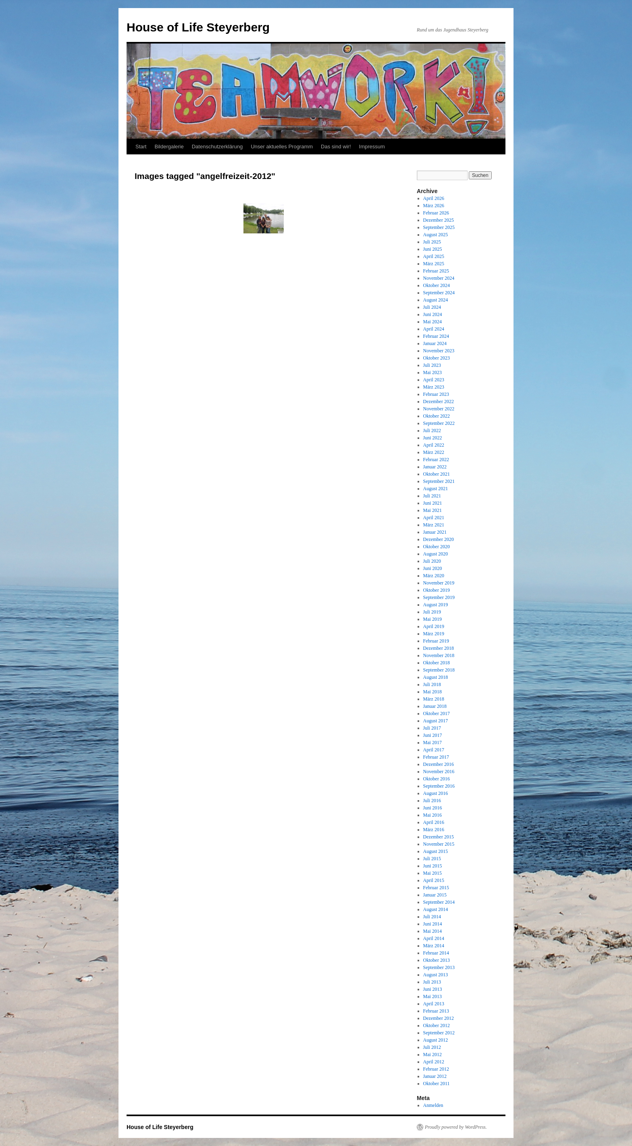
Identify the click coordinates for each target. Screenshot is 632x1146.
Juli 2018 (432, 684)
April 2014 (433, 938)
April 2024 (433, 329)
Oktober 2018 (436, 663)
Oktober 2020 (436, 546)
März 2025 (433, 263)
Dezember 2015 (438, 837)
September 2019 (439, 597)
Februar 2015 (436, 887)
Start (140, 147)
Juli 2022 (432, 430)
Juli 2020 (432, 561)
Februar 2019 (436, 641)
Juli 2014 (432, 916)
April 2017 (433, 750)
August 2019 (435, 604)
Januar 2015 (435, 895)
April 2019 (433, 626)
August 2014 (435, 909)
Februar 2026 (436, 213)
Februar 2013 (436, 1011)
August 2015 (435, 851)
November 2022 (439, 409)
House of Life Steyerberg (198, 27)
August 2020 (435, 554)
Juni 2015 (432, 866)
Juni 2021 (432, 503)
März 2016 (433, 829)
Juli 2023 (432, 365)
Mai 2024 (432, 321)
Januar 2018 (435, 706)
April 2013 (433, 1004)
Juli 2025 (432, 242)
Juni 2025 (432, 249)
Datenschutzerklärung (217, 147)
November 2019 (439, 583)
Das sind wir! (336, 147)
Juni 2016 (432, 808)
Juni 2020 (432, 568)
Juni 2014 (432, 924)
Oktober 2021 (436, 474)
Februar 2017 (436, 757)
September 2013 (439, 967)
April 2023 (433, 380)
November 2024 (439, 278)
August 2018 (435, 677)
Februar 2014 (436, 953)
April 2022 (433, 445)
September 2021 (439, 481)
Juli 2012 (432, 1047)
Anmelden (433, 1105)
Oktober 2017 (436, 713)
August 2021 (435, 488)
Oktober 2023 (436, 358)
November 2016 (439, 771)
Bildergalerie (168, 147)
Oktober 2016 (436, 779)
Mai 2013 (432, 996)
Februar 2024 (436, 336)
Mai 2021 (432, 510)
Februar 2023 (436, 394)
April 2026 (433, 198)
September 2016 (439, 786)
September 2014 (439, 902)
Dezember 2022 (438, 401)
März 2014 (433, 945)
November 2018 (439, 655)
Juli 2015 (432, 858)
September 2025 (439, 227)
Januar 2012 (435, 1076)
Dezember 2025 (438, 220)
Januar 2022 (435, 467)
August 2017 (435, 721)
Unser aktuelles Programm (282, 147)
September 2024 (439, 292)
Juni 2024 (432, 314)
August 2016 (435, 793)
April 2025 (433, 256)
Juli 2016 (432, 800)
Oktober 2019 (436, 590)
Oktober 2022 (436, 416)
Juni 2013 (432, 989)
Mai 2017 (432, 742)
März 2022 (433, 452)
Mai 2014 (432, 931)
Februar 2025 (436, 271)
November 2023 (439, 351)
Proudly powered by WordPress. (456, 1127)
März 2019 (433, 633)
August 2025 (435, 234)
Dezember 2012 (438, 1018)
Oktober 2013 (436, 960)
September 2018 (439, 670)
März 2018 (433, 699)
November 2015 (439, 844)
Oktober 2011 (436, 1083)
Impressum (372, 147)
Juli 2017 (432, 728)
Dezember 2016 (438, 764)
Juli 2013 (432, 982)
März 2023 (433, 387)
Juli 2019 (432, 612)
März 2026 (433, 205)
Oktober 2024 (436, 285)
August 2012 (435, 1040)
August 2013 (435, 975)
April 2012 (433, 1062)
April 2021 (433, 517)
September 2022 (439, 423)
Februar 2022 (436, 459)
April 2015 (433, 880)
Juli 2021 (432, 496)
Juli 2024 (432, 307)
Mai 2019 (432, 619)
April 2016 (433, 822)
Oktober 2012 (436, 1025)
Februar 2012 (436, 1069)
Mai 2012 (432, 1054)
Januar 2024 (435, 343)
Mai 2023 (432, 372)
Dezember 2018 (438, 648)
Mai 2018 (432, 692)
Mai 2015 (432, 873)
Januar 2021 (435, 532)
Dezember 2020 (438, 539)
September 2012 (439, 1033)
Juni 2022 (432, 438)
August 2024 (435, 300)
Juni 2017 (432, 735)
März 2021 (433, 525)
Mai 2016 (432, 815)
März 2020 (433, 575)
